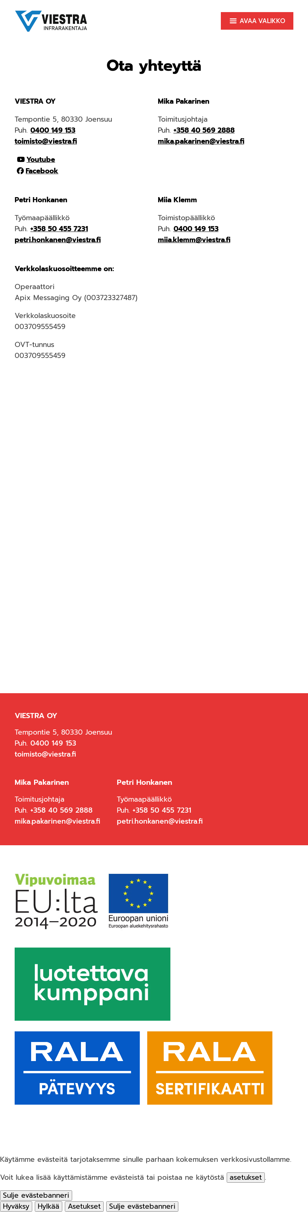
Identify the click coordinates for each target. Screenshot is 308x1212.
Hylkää (48, 1206)
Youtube (40, 159)
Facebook (42, 171)
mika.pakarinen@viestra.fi (201, 141)
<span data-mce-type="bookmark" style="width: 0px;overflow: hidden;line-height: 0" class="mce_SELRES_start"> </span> (154, 506)
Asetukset (84, 1206)
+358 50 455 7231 (59, 228)
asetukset (246, 1177)
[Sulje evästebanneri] (36, 1195)
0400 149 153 (52, 130)
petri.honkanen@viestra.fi (58, 239)
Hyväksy (16, 1206)
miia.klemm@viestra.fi (194, 239)
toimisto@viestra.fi (46, 141)
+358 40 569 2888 (204, 130)
